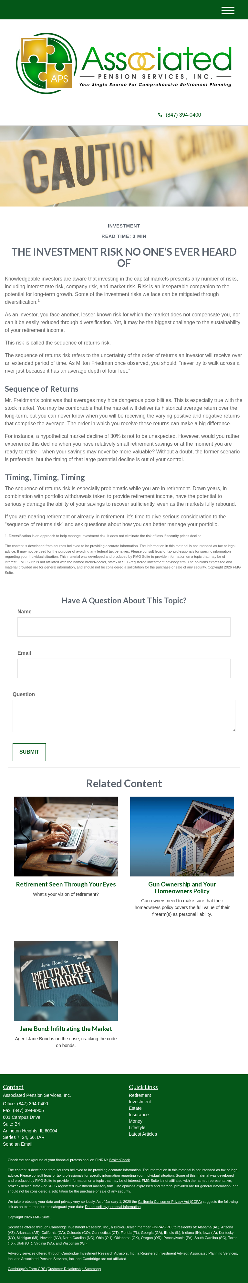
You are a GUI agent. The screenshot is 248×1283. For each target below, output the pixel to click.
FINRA (157, 1227)
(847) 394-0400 (179, 115)
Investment (140, 1101)
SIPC (167, 1227)
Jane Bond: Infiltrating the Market (66, 1028)
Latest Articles (143, 1134)
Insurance (139, 1114)
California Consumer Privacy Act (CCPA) (170, 1201)
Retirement (140, 1095)
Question (24, 694)
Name (24, 611)
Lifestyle (137, 1127)
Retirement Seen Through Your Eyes (66, 884)
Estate (135, 1108)
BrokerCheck (119, 1160)
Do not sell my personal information (112, 1207)
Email (24, 653)
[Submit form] (29, 752)
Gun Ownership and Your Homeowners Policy (182, 888)
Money (135, 1121)
